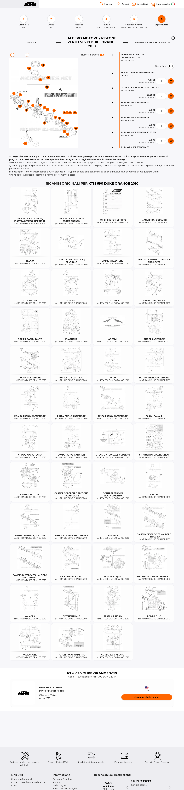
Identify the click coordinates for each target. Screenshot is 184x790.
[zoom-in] (27, 55)
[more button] (165, 81)
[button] (173, 38)
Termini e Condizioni (63, 779)
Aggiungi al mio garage (146, 697)
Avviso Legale (59, 785)
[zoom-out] (12, 55)
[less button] (158, 81)
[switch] (102, 55)
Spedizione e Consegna (65, 788)
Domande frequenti (21, 779)
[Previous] (58, 42)
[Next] (125, 42)
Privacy (56, 782)
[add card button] (171, 81)
